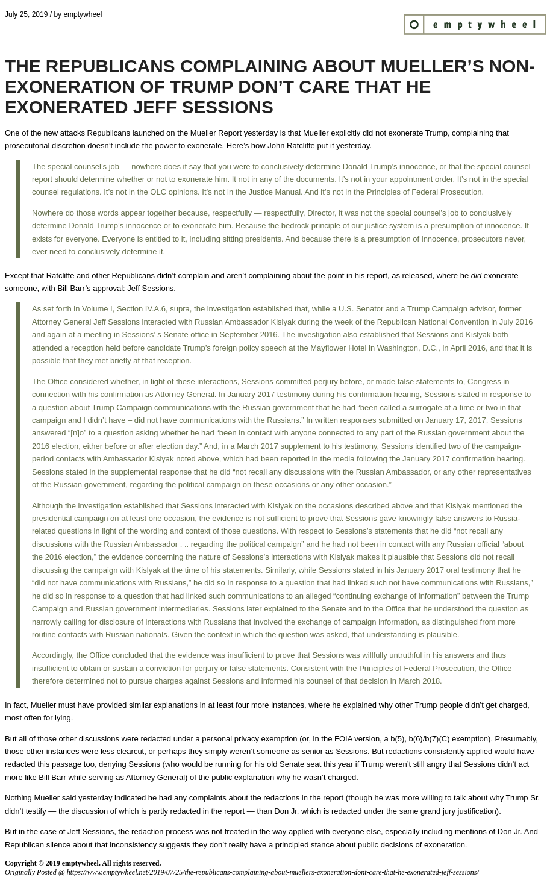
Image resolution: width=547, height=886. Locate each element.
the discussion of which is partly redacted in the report (151, 811)
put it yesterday (343, 145)
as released (412, 275)
